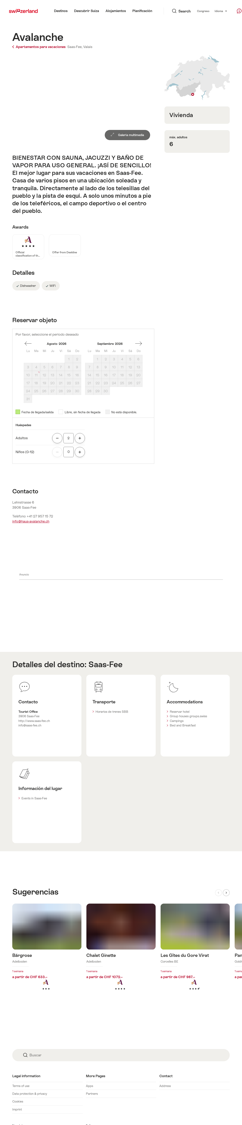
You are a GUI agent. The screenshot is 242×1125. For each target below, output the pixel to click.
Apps (89, 1086)
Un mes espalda (28, 344)
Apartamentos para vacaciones (39, 47)
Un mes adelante (138, 344)
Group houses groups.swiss (188, 716)
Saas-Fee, (74, 47)
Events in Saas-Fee (34, 798)
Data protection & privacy (29, 1093)
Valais (87, 47)
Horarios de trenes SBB (112, 711)
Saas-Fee (105, 664)
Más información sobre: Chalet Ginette (120, 953)
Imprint (17, 1109)
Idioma (211, 11)
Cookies (17, 1101)
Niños (25, 452)
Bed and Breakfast (183, 725)
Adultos (22, 438)
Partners (92, 1093)
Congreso (193, 11)
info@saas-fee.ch (29, 725)
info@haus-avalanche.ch (30, 521)
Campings (176, 721)
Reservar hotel (179, 711)
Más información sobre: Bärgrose (46, 953)
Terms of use (20, 1086)
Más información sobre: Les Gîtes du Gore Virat (195, 953)
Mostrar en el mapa (197, 78)
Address (165, 1086)
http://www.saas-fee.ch (34, 721)
